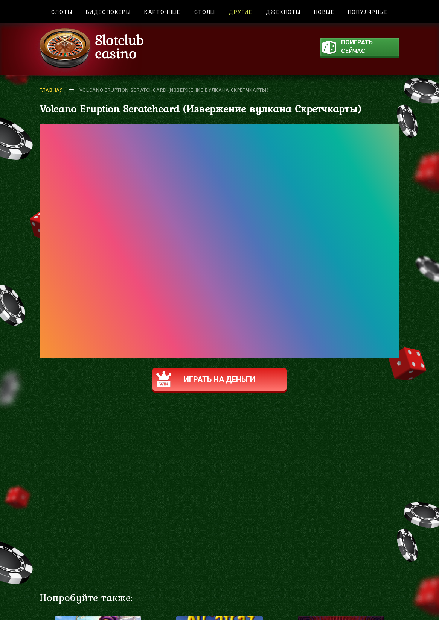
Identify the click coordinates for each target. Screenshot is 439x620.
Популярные (368, 12)
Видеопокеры (108, 12)
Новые (324, 12)
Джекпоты (283, 12)
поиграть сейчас (347, 47)
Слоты (61, 12)
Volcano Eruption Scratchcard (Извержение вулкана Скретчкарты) (174, 90)
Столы (204, 12)
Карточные (162, 12)
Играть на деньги (205, 379)
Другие (240, 12)
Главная (51, 90)
